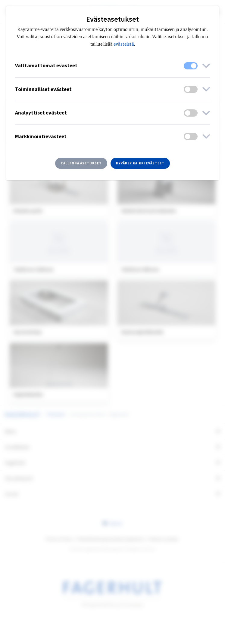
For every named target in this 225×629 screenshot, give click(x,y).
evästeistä (124, 44)
